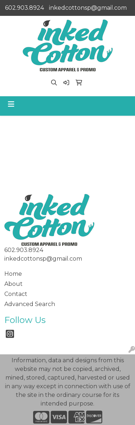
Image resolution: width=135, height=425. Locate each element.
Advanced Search (29, 304)
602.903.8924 (24, 7)
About (13, 283)
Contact (15, 294)
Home (13, 273)
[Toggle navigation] (11, 104)
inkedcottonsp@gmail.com (88, 7)
